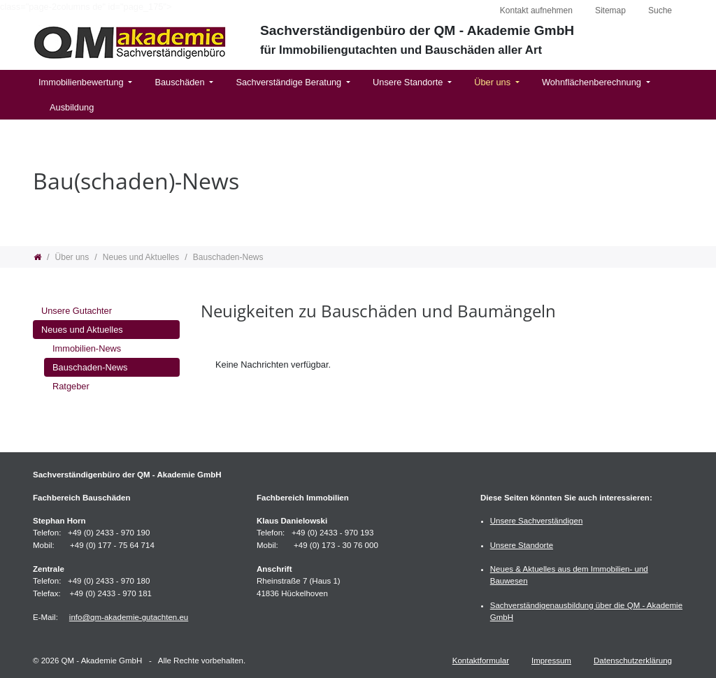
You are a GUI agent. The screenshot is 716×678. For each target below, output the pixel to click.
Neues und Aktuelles (82, 329)
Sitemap (610, 10)
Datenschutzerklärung (633, 660)
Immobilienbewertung (82, 82)
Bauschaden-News (89, 367)
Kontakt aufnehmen (536, 10)
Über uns (493, 82)
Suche (660, 10)
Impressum (551, 660)
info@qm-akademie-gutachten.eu (128, 617)
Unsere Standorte (409, 82)
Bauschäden (181, 82)
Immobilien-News (86, 348)
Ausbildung (72, 107)
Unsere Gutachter (76, 310)
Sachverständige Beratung (289, 82)
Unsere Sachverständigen (536, 521)
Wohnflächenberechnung (593, 82)
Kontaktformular (480, 660)
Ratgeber (71, 386)
